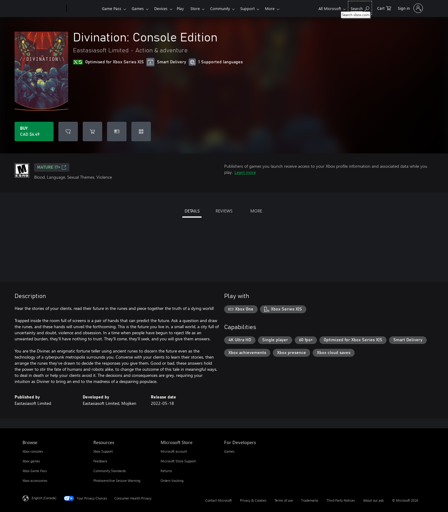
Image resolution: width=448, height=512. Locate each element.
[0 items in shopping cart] (384, 8)
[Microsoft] (43, 8)
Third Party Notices (341, 500)
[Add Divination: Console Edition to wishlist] (68, 131)
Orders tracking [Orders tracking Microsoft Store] (172, 480)
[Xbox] (83, 8)
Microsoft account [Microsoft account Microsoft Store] (174, 451)
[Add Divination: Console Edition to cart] (92, 131)
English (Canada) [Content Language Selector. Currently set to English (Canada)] (44, 498)
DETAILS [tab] (192, 211)
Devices (163, 8)
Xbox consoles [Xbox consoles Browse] (33, 451)
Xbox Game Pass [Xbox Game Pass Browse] (35, 471)
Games (139, 8)
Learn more (245, 172)
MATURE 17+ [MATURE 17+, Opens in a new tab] (51, 167)
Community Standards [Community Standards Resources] (109, 471)
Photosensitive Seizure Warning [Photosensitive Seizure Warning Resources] (116, 480)
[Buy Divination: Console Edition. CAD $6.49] (34, 131)
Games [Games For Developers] (229, 451)
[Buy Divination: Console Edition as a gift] (117, 131)
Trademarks (309, 500)
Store (200, 8)
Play (183, 8)
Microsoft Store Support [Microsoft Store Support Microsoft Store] (178, 461)
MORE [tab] (256, 211)
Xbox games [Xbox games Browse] (31, 461)
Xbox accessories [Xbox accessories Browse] (35, 480)
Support (255, 8)
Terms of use (284, 500)
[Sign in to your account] (409, 8)
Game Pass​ (111, 8)
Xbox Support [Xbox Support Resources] (103, 451)
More (278, 8)
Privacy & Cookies (253, 500)
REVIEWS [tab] (224, 211)
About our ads (373, 500)
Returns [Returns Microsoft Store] (166, 471)
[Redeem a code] (141, 131)
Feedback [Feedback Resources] (100, 461)
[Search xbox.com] (360, 8)
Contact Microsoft (218, 500)
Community (226, 8)
